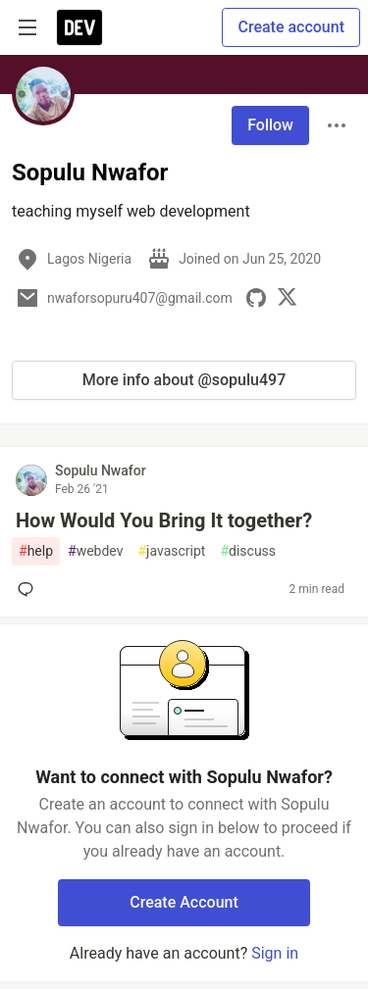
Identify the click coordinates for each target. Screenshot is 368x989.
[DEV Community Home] (79, 27)
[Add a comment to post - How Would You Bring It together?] (29, 589)
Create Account (184, 902)
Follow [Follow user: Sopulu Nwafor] (270, 125)
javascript (171, 551)
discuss (248, 551)
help (36, 551)
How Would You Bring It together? (164, 520)
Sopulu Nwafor (100, 470)
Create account (290, 27)
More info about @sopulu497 (184, 380)
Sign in (274, 953)
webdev (95, 551)
